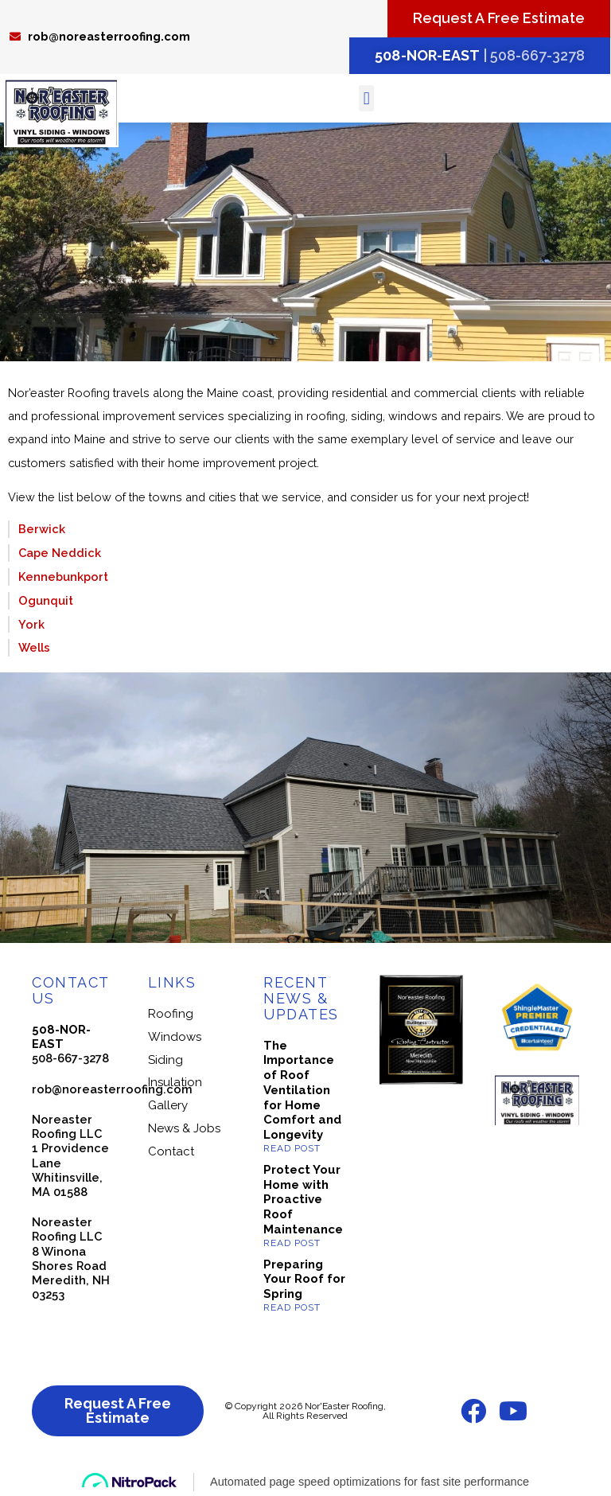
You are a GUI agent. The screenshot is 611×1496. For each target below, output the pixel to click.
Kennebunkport (63, 576)
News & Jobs (184, 1128)
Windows (174, 1037)
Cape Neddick (59, 552)
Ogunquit (45, 600)
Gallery (168, 1105)
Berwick (41, 529)
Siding (165, 1060)
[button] (366, 98)
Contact (171, 1151)
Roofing (170, 1014)
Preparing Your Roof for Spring (304, 1279)
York (31, 624)
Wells (34, 647)
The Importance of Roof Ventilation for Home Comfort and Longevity (302, 1090)
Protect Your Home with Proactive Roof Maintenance (303, 1200)
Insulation (175, 1082)
